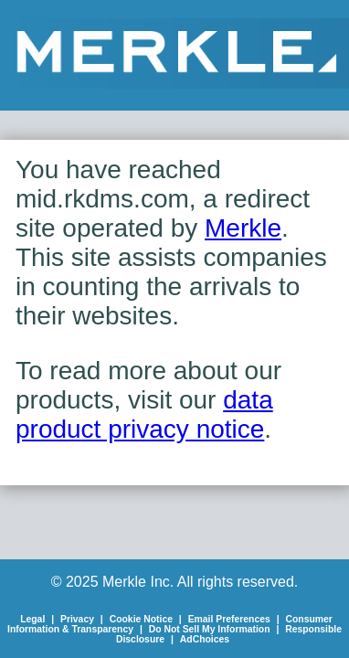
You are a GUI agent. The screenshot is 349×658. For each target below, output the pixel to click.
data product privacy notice (144, 414)
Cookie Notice (141, 619)
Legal (32, 619)
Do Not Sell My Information (209, 629)
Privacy (77, 619)
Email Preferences (229, 619)
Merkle (243, 228)
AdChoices (204, 639)
